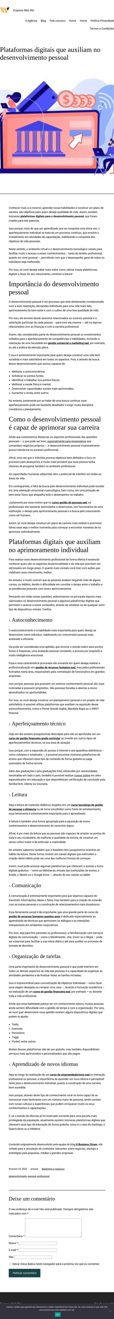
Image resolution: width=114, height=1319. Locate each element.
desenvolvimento (18, 1176)
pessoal (32, 1176)
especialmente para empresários (66, 441)
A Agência (31, 20)
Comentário (16, 1239)
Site (11, 1260)
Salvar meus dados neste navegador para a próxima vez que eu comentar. (56, 1267)
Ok (57, 1315)
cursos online (82, 775)
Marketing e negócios (53, 1169)
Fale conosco (57, 20)
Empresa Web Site (23, 10)
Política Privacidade (102, 20)
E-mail (13, 1253)
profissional (43, 1176)
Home (72, 20)
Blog (43, 20)
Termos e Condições (102, 28)
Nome (13, 1246)
